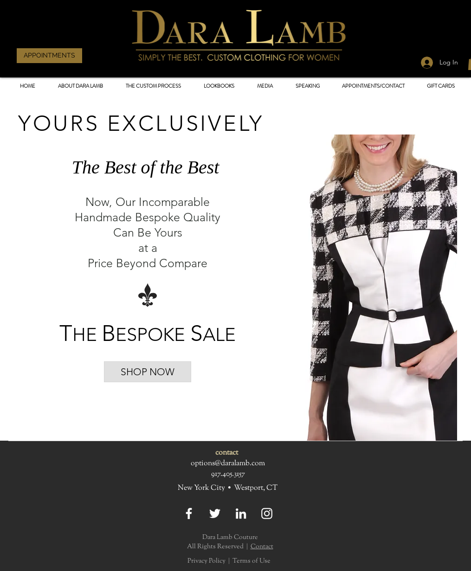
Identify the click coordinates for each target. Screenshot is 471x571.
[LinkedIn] (240, 513)
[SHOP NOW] (147, 371)
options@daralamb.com (228, 463)
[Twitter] (214, 513)
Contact (262, 547)
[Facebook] (188, 513)
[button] (219, 86)
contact (226, 453)
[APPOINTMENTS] (49, 55)
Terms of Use (251, 561)
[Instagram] (266, 513)
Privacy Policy (206, 561)
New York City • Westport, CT (227, 488)
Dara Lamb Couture (230, 537)
